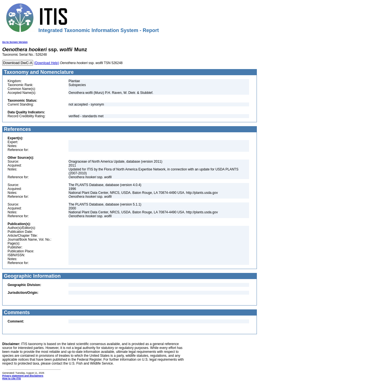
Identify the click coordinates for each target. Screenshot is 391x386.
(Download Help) (46, 63)
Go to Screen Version (15, 42)
